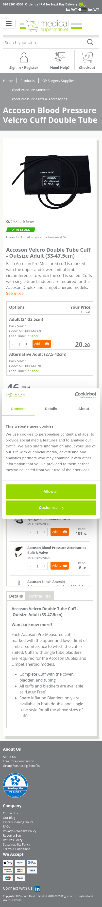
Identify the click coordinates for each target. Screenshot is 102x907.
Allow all (51, 491)
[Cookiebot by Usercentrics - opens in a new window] (74, 395)
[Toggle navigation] (9, 23)
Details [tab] (51, 409)
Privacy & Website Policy (19, 831)
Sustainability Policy (16, 844)
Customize (51, 507)
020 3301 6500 (13, 4)
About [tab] (83, 409)
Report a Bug (12, 835)
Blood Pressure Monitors (31, 89)
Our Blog (9, 818)
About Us (9, 757)
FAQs (6, 827)
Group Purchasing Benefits (21, 766)
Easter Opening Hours (18, 822)
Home (8, 80)
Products (27, 80)
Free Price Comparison (18, 761)
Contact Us (10, 813)
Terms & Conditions (16, 849)
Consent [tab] (18, 409)
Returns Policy (12, 840)
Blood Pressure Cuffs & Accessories (39, 99)
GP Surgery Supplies (58, 80)
